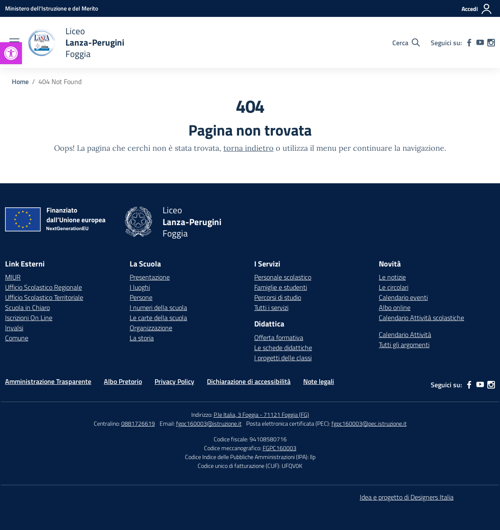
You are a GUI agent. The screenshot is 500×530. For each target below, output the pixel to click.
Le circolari (393, 287)
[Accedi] (477, 9)
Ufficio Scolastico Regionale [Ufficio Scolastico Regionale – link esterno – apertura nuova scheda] (43, 287)
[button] (11, 53)
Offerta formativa (278, 337)
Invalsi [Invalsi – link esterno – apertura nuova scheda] (14, 328)
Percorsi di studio (277, 297)
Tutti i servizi (271, 307)
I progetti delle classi (283, 358)
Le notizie (392, 277)
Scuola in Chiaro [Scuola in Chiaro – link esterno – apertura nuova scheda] (27, 307)
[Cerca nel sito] (406, 42)
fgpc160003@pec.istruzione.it (369, 423)
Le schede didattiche (283, 347)
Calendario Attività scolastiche (421, 318)
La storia (142, 338)
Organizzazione (151, 328)
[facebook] (469, 42)
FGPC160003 (279, 447)
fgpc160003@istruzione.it (209, 423)
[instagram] (491, 42)
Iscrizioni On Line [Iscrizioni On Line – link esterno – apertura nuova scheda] (28, 318)
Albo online (394, 307)
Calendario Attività (405, 334)
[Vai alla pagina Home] (20, 81)
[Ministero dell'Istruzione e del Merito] (51, 8)
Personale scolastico (282, 277)
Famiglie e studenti (280, 287)
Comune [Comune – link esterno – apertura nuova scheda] (16, 338)
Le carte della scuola (158, 318)
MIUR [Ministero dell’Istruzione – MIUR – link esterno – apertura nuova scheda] (13, 277)
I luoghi (140, 287)
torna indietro (248, 148)
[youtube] (480, 42)
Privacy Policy (174, 381)
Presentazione (150, 277)
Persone (141, 297)
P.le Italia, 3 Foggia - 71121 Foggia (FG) (261, 414)
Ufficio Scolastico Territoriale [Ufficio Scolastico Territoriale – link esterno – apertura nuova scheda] (44, 297)
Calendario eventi (403, 297)
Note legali (318, 381)
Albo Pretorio (123, 381)
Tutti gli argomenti (404, 345)
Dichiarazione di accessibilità (249, 381)
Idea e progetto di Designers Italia (407, 497)
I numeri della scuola (158, 307)
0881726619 (138, 423)
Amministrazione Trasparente (48, 381)
